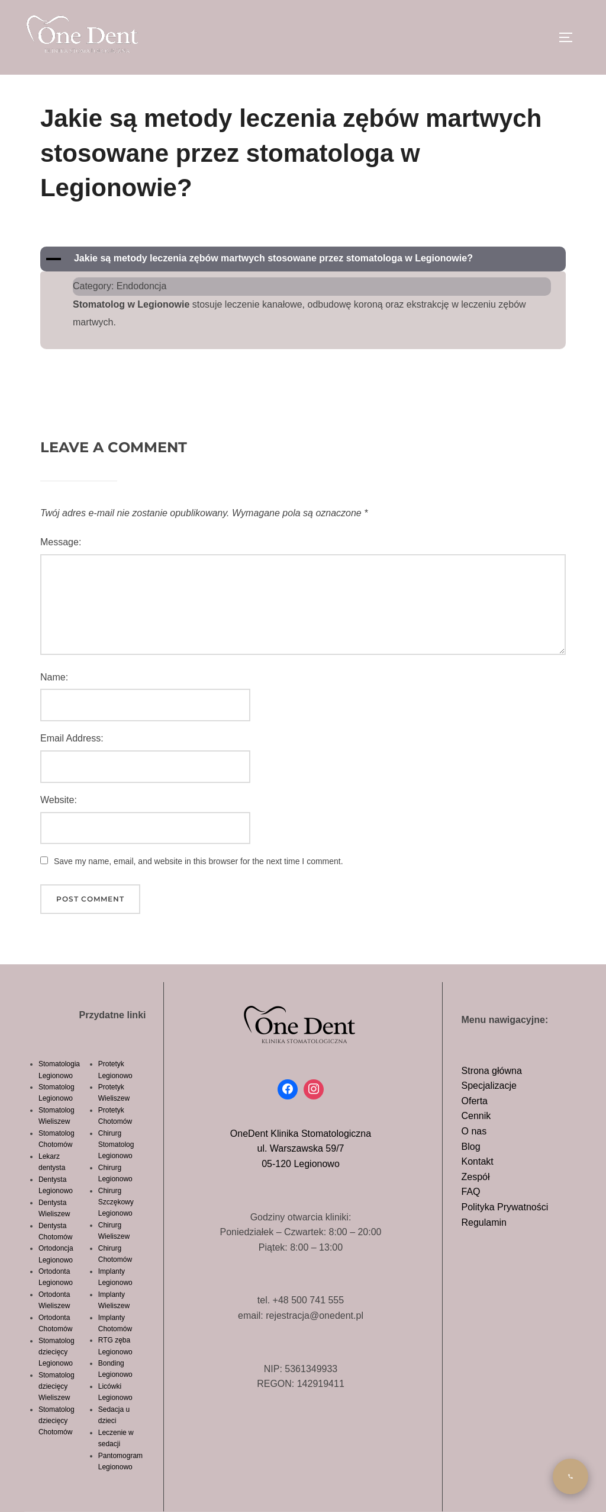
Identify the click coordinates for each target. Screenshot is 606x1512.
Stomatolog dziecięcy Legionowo (56, 1352)
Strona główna (492, 1071)
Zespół (476, 1177)
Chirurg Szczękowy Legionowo (116, 1202)
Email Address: (72, 738)
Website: (58, 800)
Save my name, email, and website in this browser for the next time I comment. (198, 861)
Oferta (475, 1101)
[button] (303, 259)
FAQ (471, 1192)
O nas (474, 1131)
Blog (471, 1147)
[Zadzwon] (570, 1476)
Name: (54, 677)
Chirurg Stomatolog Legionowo (116, 1144)
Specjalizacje (489, 1086)
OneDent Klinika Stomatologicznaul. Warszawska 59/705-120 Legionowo (300, 1149)
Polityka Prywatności (505, 1207)
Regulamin (484, 1222)
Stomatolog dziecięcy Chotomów (56, 1420)
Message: (60, 542)
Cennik (476, 1116)
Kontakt (478, 1161)
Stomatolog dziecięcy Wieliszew (56, 1386)
